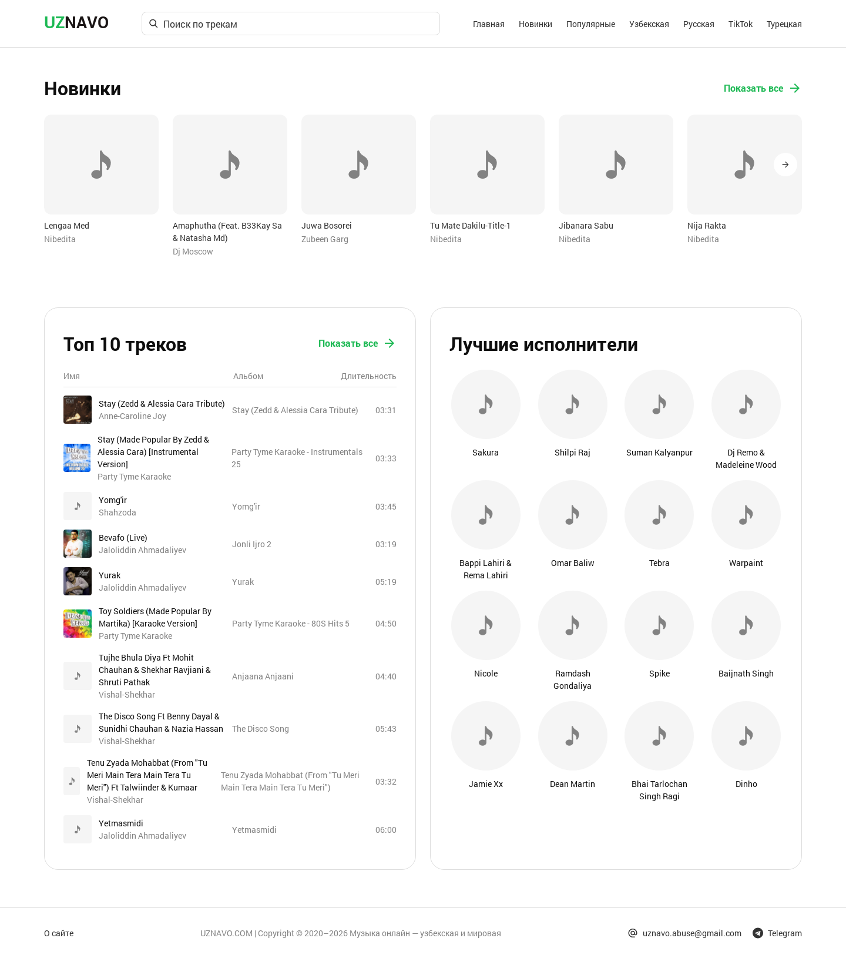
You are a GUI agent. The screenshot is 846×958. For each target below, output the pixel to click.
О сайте (58, 933)
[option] (101, 180)
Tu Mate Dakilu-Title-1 (470, 225)
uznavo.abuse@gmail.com (684, 933)
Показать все (763, 88)
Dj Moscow (193, 251)
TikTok (740, 23)
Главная (489, 23)
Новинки (535, 23)
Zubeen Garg (324, 238)
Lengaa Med (66, 225)
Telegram (777, 933)
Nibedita (60, 238)
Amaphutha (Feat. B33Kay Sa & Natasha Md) (227, 231)
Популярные (590, 23)
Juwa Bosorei (326, 225)
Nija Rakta (706, 225)
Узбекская (649, 23)
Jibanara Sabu (586, 225)
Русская (698, 23)
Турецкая (784, 23)
